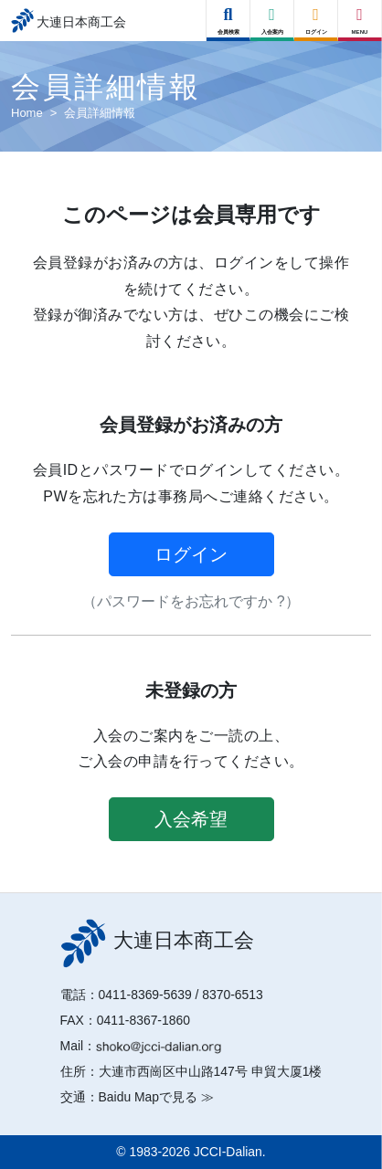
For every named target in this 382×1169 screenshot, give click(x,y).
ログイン (191, 554)
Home (27, 113)
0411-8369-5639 (145, 994)
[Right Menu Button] (360, 16)
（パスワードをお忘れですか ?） (190, 601)
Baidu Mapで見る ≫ (156, 1097)
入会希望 (191, 819)
